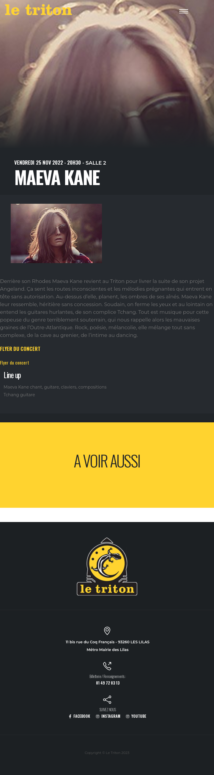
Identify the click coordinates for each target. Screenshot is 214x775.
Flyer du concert (14, 362)
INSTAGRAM (108, 716)
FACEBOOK (79, 716)
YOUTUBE (136, 716)
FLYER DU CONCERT (20, 348)
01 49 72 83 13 (107, 683)
